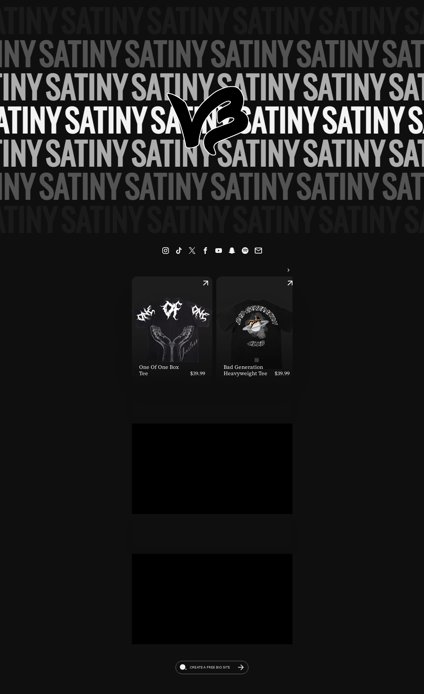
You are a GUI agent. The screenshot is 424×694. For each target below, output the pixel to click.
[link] (165, 250)
